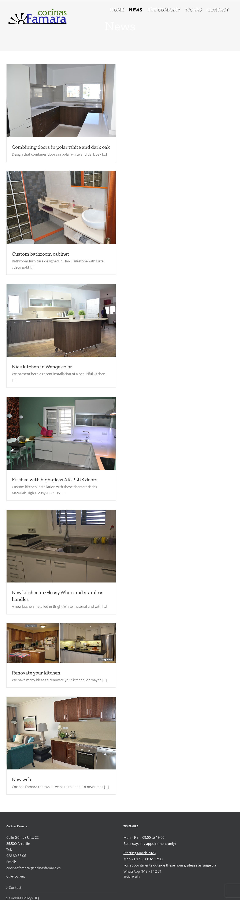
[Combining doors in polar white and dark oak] (61, 100)
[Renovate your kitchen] (61, 643)
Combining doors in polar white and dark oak (61, 147)
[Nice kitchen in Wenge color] (61, 320)
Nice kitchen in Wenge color (42, 367)
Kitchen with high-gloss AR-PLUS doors (54, 479)
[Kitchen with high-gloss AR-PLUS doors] (61, 433)
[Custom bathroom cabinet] (61, 207)
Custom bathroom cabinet (40, 254)
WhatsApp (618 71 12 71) (143, 871)
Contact (15, 887)
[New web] (61, 733)
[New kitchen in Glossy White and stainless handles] (61, 546)
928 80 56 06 (16, 855)
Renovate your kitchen (36, 673)
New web (21, 779)
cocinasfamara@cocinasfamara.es (33, 868)
